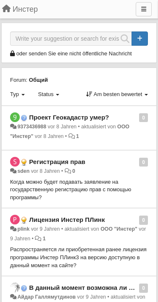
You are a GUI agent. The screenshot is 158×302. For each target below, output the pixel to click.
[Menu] (144, 9)
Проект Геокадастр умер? (69, 117)
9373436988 (31, 127)
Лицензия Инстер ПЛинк (67, 219)
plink (23, 229)
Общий (38, 80)
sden (23, 171)
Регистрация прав (57, 161)
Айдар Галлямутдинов (46, 297)
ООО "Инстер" (118, 229)
